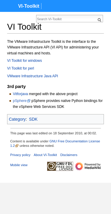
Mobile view (19, 165)
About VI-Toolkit (45, 155)
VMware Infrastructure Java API (32, 76)
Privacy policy (20, 155)
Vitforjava (20, 94)
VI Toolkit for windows (24, 61)
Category (17, 119)
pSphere (20, 101)
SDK (33, 119)
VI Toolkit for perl (20, 68)
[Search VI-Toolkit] (43, 19)
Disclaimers (69, 155)
